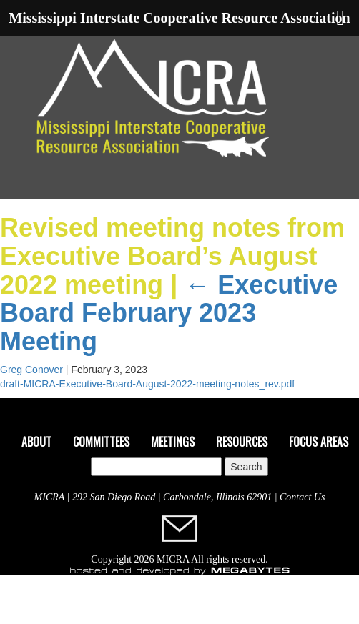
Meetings (173, 441)
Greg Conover (31, 369)
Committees (101, 441)
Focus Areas (318, 441)
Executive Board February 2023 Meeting (169, 313)
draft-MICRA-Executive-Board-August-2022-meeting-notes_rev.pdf (147, 384)
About (36, 441)
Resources (241, 441)
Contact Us (302, 497)
